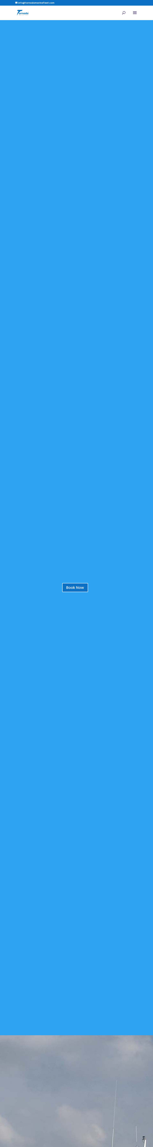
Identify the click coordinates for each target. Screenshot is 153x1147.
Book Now (75, 587)
